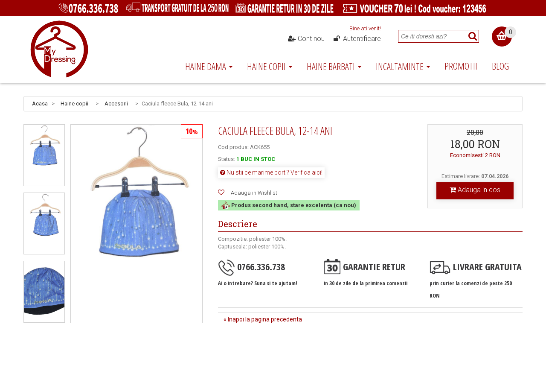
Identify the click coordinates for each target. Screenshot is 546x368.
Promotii (460, 65)
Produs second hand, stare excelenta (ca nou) (288, 205)
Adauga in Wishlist (254, 193)
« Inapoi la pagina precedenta (263, 319)
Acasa (40, 103)
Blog (500, 65)
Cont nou (306, 39)
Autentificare (356, 39)
